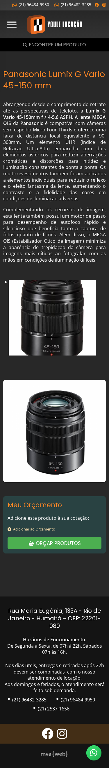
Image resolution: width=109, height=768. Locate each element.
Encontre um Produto (57, 45)
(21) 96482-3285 (72, 4)
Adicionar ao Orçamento (31, 529)
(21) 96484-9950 (30, 4)
